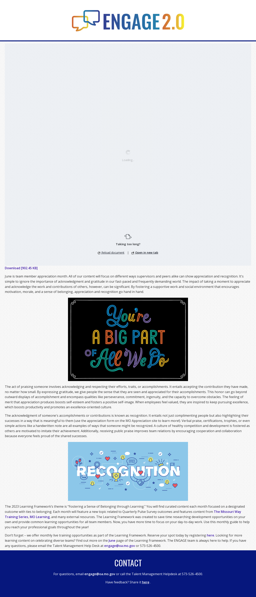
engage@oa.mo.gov (119, 546)
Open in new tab (145, 252)
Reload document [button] (111, 252)
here (210, 535)
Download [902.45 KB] (21, 268)
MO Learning (40, 517)
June (112, 540)
